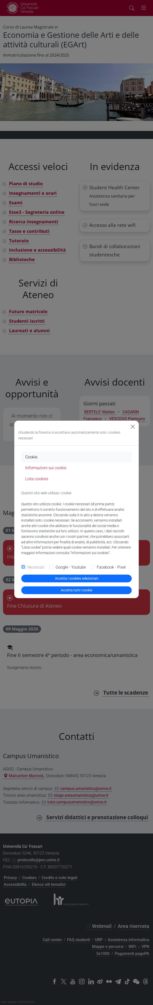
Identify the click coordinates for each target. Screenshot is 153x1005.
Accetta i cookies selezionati (76, 578)
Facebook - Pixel (111, 567)
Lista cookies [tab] (36, 478)
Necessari (35, 567)
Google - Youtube (71, 567)
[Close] (133, 427)
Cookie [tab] (31, 457)
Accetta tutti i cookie (76, 590)
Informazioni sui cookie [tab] (45, 467)
